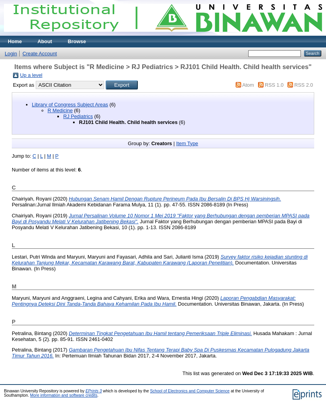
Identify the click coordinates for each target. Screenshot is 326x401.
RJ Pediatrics (78, 116)
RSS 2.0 (303, 85)
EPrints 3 (94, 391)
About (45, 41)
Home (15, 41)
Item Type (187, 143)
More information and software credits (63, 395)
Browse (77, 41)
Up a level (31, 75)
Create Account (39, 54)
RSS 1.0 (274, 85)
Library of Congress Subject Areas (70, 105)
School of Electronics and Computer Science (190, 391)
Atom (248, 85)
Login (11, 54)
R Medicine (60, 110)
